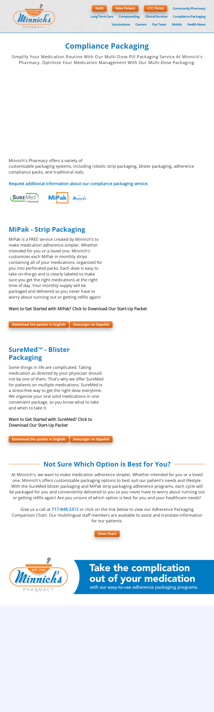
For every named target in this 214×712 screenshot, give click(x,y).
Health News (196, 24)
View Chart (107, 533)
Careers (140, 24)
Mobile (177, 24)
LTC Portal (155, 8)
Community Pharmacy (189, 8)
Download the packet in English (39, 324)
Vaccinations (121, 24)
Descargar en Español (91, 324)
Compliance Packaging (189, 16)
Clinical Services (156, 16)
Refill (99, 8)
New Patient (125, 8)
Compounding (129, 16)
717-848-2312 (65, 509)
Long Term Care (101, 16)
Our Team (159, 24)
